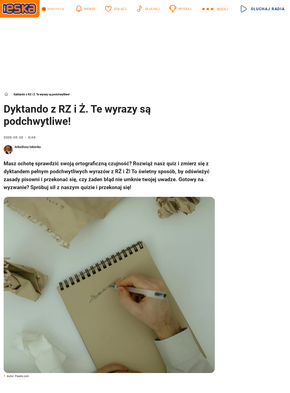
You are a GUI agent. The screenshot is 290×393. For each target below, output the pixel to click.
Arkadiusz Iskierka (27, 147)
